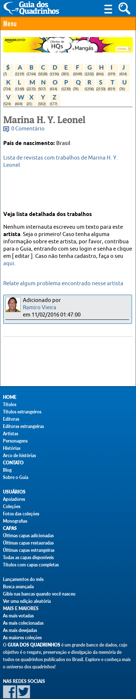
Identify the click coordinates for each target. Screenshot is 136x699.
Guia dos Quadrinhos (34, 645)
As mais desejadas (20, 630)
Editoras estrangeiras (23, 426)
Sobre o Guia (15, 477)
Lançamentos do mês (23, 579)
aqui (8, 263)
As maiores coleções (22, 637)
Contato (13, 463)
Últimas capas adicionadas (28, 535)
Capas (10, 528)
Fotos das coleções (21, 514)
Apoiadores (14, 499)
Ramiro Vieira (39, 307)
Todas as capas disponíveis (28, 557)
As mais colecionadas (23, 623)
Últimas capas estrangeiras (28, 550)
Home (9, 397)
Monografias (15, 521)
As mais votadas (18, 616)
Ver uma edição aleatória (27, 601)
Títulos (9, 404)
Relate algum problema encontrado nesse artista (63, 283)
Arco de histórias (19, 455)
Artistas (10, 433)
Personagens (15, 441)
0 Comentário (28, 128)
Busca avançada (18, 586)
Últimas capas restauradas (28, 543)
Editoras (11, 419)
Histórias (11, 448)
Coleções (11, 506)
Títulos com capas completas (31, 565)
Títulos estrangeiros (22, 412)
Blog (7, 470)
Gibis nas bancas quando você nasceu (39, 594)
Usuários (14, 492)
